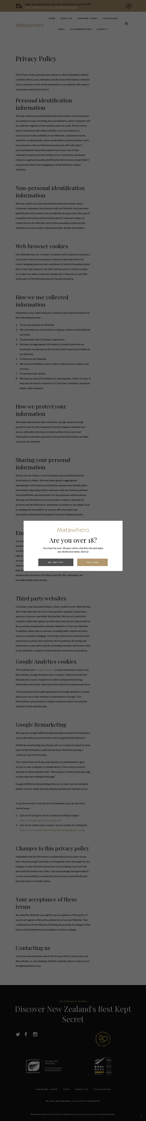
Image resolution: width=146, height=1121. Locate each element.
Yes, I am (92, 562)
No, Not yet (56, 562)
